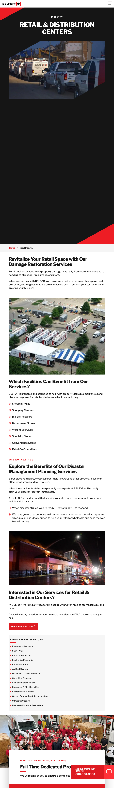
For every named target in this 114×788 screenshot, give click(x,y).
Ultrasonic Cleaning (21, 703)
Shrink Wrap (18, 653)
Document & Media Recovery (26, 676)
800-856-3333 (89, 773)
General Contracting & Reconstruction (30, 698)
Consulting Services (21, 680)
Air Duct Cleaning (20, 671)
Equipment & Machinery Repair (26, 689)
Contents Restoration (22, 658)
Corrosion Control (20, 667)
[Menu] (110, 4)
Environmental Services (23, 694)
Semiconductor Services (23, 685)
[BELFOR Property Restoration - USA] (57, 3)
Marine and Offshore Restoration (27, 707)
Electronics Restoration (23, 662)
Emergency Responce (22, 648)
